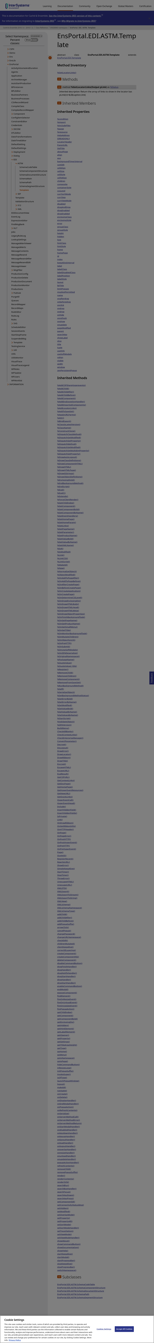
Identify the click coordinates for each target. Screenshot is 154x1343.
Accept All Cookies (124, 1332)
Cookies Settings (104, 1332)
